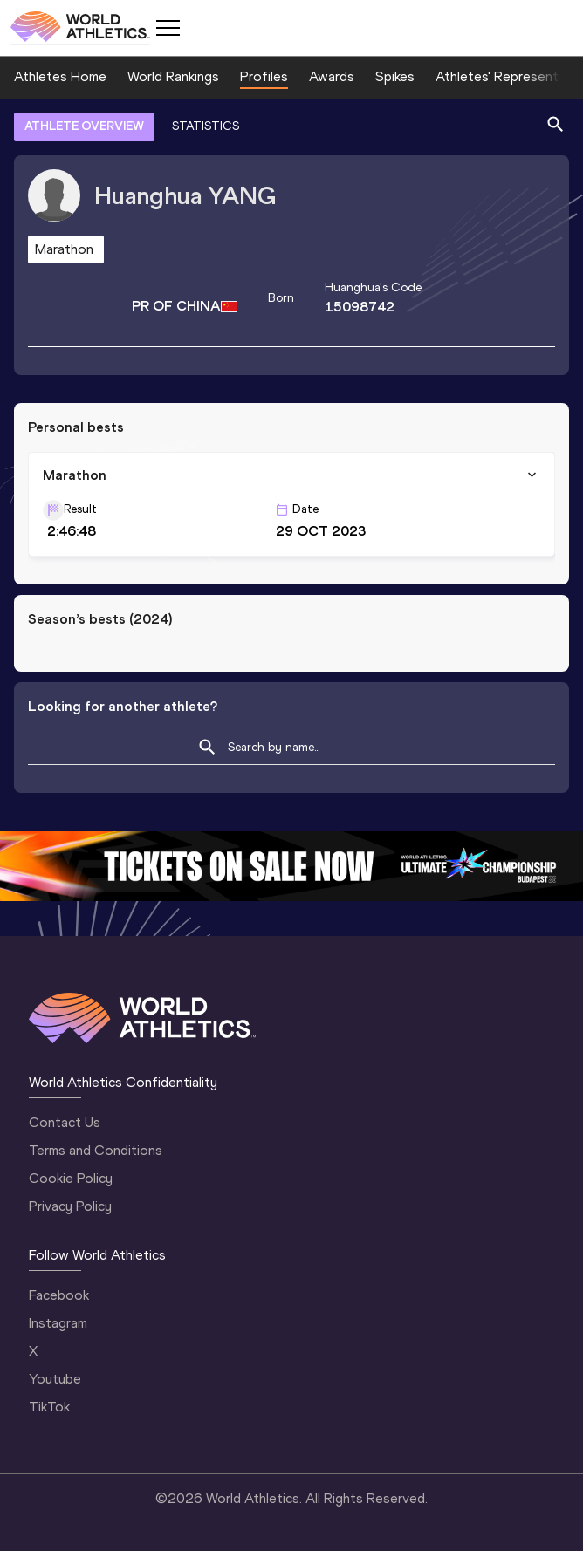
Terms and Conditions (95, 1150)
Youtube (55, 1378)
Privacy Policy (70, 1206)
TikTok (49, 1406)
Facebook (59, 1295)
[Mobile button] (167, 27)
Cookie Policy (71, 1178)
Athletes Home (60, 76)
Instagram (58, 1323)
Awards (331, 76)
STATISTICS (205, 126)
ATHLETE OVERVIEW (84, 126)
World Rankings (173, 76)
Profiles (264, 76)
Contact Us (64, 1122)
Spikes (395, 76)
